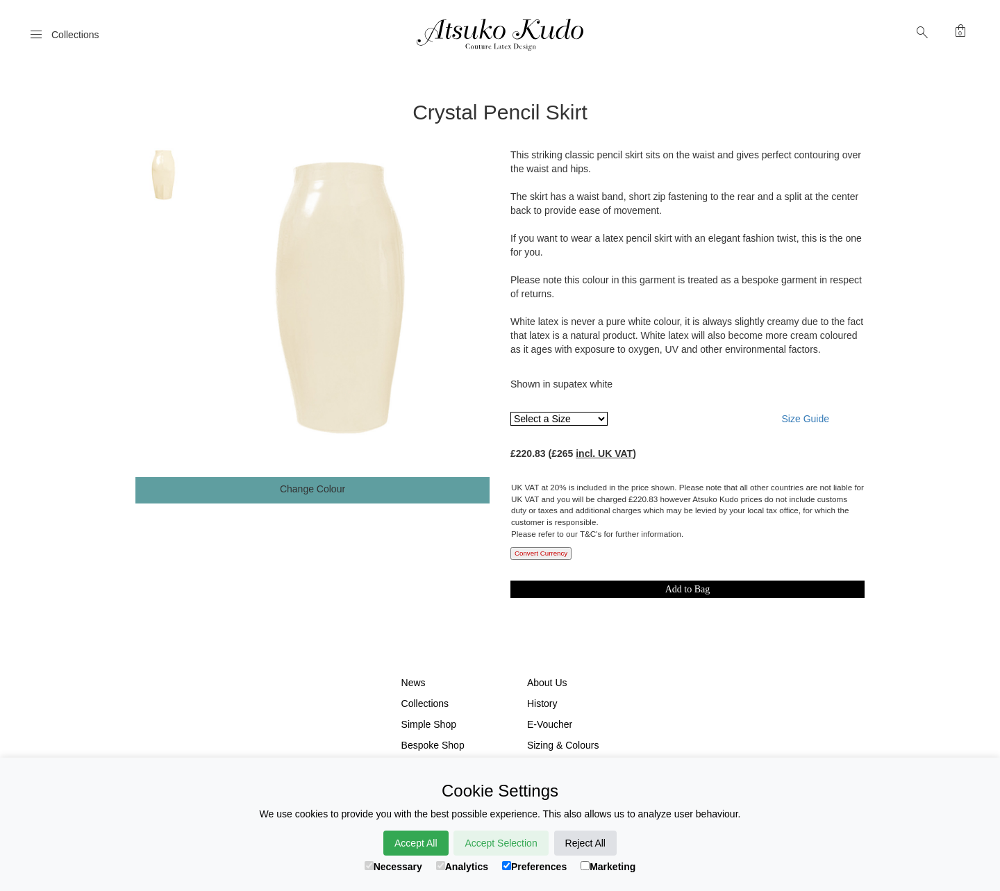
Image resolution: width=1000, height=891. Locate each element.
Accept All (415, 843)
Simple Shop (428, 724)
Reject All (585, 843)
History (542, 703)
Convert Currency (541, 553)
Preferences (534, 866)
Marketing (608, 866)
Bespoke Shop (433, 745)
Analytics (462, 866)
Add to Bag (687, 589)
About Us (547, 682)
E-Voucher (549, 724)
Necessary (393, 866)
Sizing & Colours (563, 745)
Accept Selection (501, 843)
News (413, 682)
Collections (425, 703)
